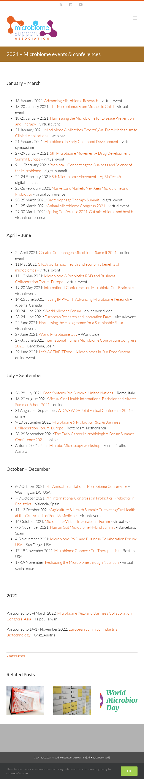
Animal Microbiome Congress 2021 (76, 205)
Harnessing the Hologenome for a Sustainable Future (82, 322)
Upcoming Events (15, 655)
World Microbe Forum (62, 310)
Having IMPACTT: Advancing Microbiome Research (86, 299)
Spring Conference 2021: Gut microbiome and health (90, 211)
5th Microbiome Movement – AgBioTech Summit (91, 176)
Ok (129, 771)
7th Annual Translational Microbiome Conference (86, 486)
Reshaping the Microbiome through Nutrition (82, 562)
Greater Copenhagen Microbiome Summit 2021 (78, 252)
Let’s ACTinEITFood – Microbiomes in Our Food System (84, 351)
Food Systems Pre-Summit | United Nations (78, 392)
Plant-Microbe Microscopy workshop (69, 445)
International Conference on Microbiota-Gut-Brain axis (89, 287)
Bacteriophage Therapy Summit (73, 200)
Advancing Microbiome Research (71, 100)
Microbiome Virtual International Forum (77, 521)
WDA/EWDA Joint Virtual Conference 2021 (94, 410)
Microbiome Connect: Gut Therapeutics (86, 550)
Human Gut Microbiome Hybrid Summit (82, 527)
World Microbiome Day (58, 334)
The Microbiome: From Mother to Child (82, 106)
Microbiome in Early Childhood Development (81, 141)
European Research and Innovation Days (78, 316)
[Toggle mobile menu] (135, 18)
